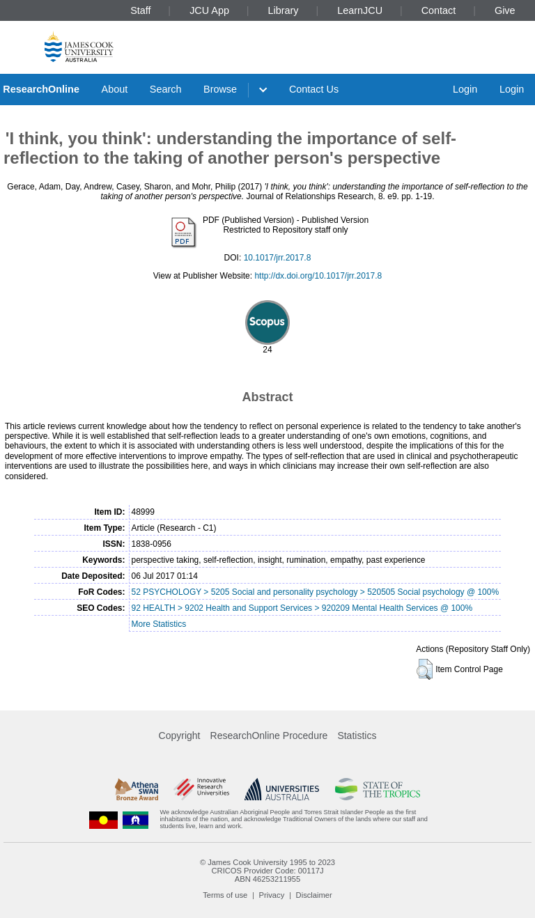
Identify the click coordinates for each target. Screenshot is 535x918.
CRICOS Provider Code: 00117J (267, 870)
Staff (140, 10)
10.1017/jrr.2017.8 (277, 258)
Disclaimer (314, 895)
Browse (220, 89)
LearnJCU (359, 10)
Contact (438, 10)
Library (283, 10)
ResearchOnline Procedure (269, 735)
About (115, 89)
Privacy (272, 895)
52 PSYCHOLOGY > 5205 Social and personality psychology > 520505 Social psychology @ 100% (315, 592)
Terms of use (225, 895)
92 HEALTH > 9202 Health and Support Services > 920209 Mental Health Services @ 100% (302, 608)
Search (166, 89)
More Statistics (159, 624)
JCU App (209, 10)
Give (505, 10)
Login (465, 89)
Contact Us (314, 89)
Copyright (180, 735)
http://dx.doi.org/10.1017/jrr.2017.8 (318, 276)
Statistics (356, 735)
